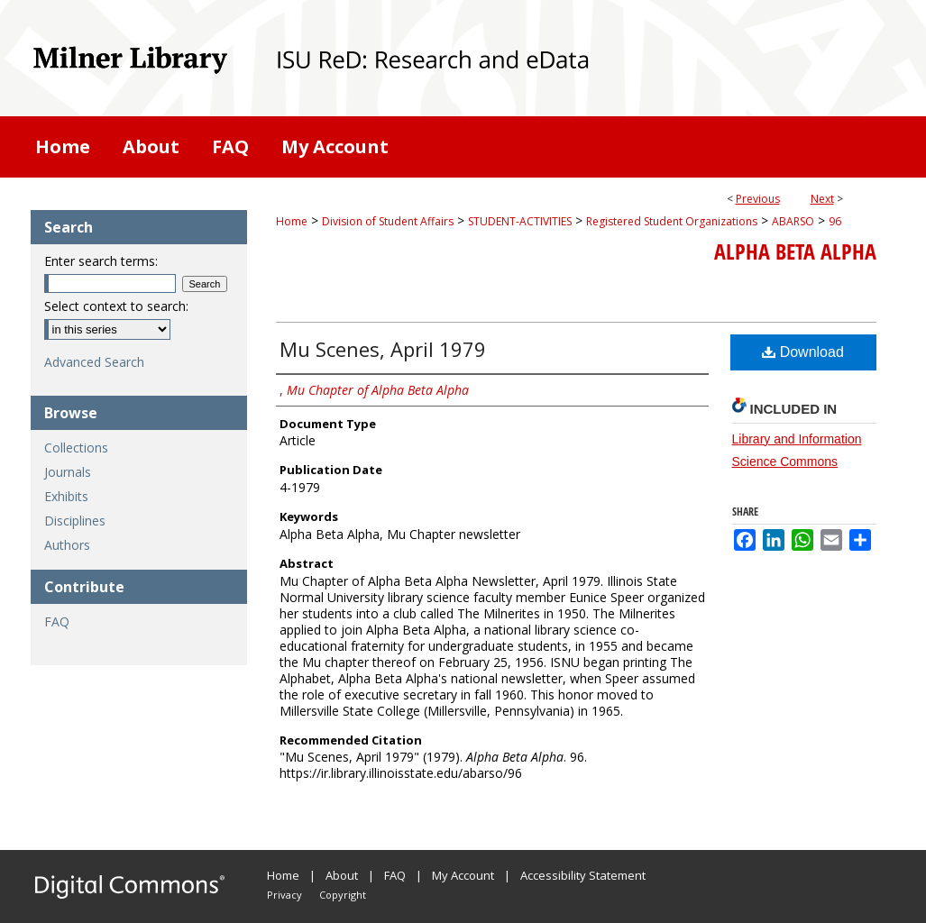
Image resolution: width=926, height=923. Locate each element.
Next (822, 198)
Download (803, 352)
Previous (758, 198)
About (341, 875)
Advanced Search (94, 361)
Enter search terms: (101, 261)
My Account (463, 875)
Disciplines (74, 520)
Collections (76, 447)
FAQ (56, 621)
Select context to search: (116, 306)
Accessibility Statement (583, 875)
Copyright (342, 894)
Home (291, 221)
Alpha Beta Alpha (795, 251)
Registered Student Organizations (671, 221)
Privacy (284, 894)
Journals (67, 471)
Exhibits (66, 496)
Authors (67, 544)
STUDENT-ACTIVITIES (520, 221)
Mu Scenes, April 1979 (383, 348)
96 (835, 221)
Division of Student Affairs (388, 221)
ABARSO (793, 221)
